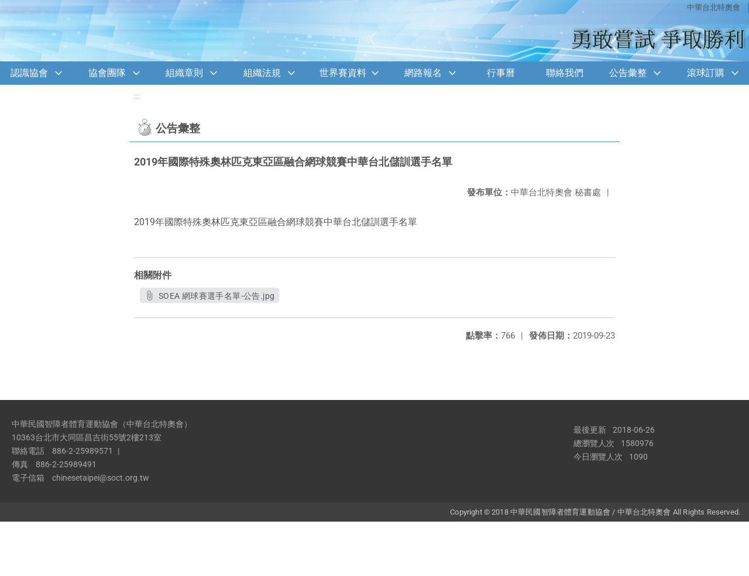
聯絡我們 (564, 72)
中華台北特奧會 (713, 7)
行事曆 (501, 72)
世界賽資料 (342, 72)
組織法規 (262, 72)
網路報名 (423, 72)
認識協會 (29, 72)
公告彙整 (628, 72)
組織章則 (184, 72)
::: (136, 96)
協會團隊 (107, 72)
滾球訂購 (705, 72)
